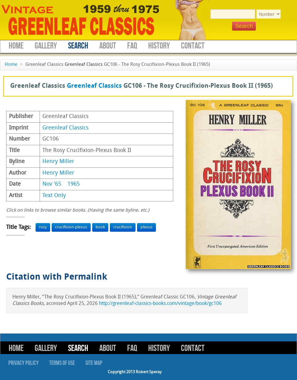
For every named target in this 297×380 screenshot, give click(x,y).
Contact (192, 46)
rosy (43, 227)
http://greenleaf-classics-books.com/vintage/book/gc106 (160, 303)
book (100, 227)
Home (16, 46)
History (159, 46)
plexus (146, 227)
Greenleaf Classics (84, 64)
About (107, 46)
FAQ (132, 46)
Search (78, 46)
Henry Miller (58, 162)
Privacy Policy (23, 363)
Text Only (54, 196)
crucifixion (122, 227)
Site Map (93, 363)
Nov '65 (51, 184)
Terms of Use (62, 363)
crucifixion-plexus (71, 227)
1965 (73, 184)
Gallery (46, 46)
